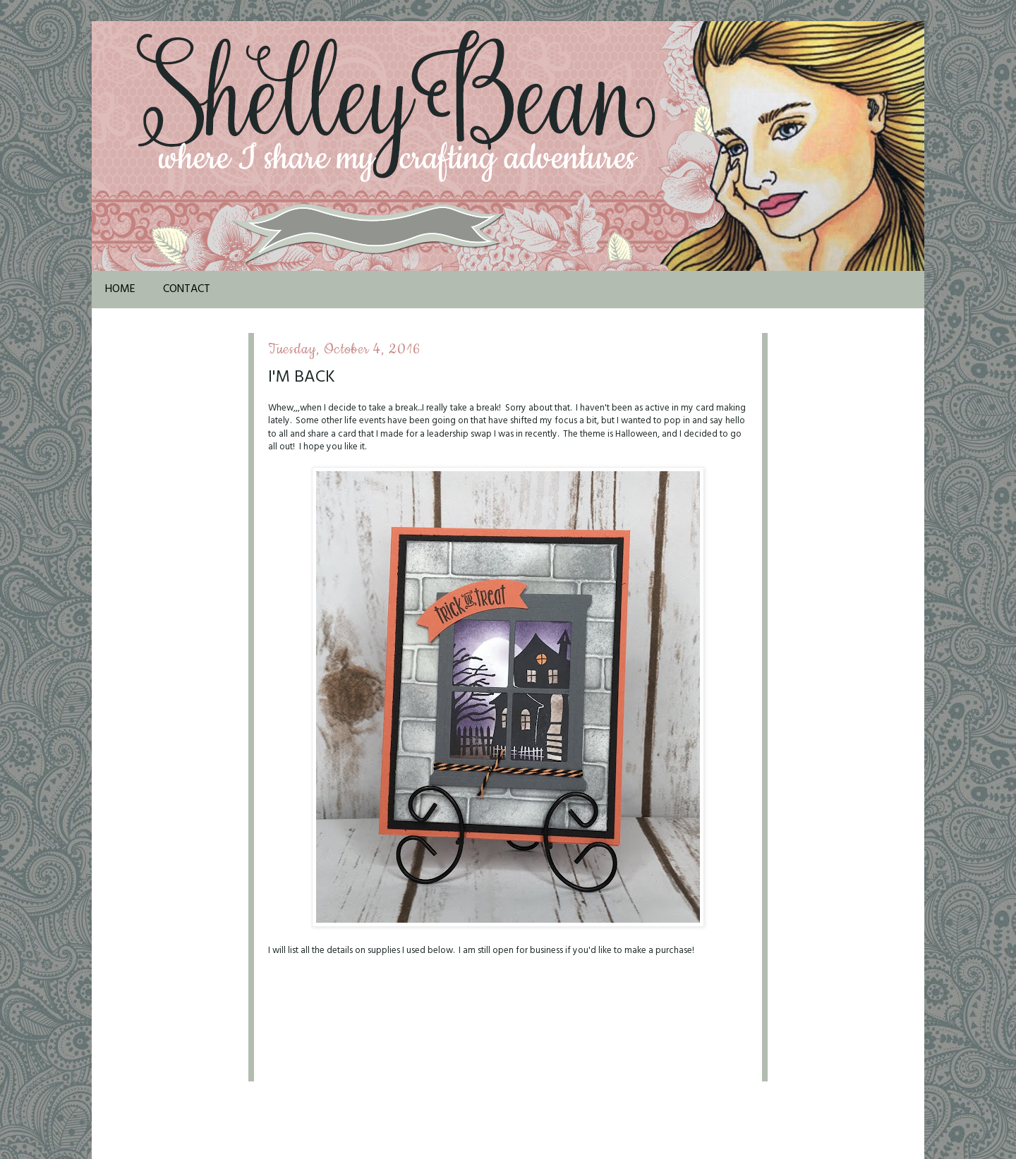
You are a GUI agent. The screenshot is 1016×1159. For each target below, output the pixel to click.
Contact (186, 289)
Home (120, 289)
